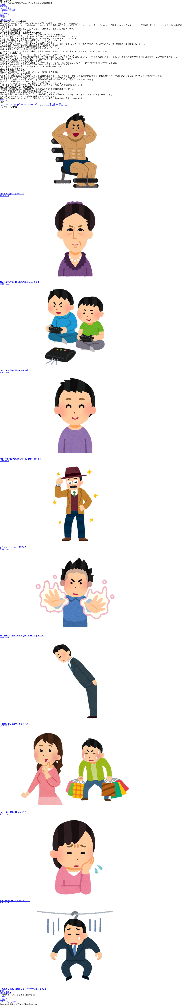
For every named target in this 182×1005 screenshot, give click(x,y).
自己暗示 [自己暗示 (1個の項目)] (64, 105)
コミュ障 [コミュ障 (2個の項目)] (12, 105)
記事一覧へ (4, 100)
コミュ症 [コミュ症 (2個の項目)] (4, 105)
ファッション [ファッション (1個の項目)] (41, 105)
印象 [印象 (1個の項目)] (46, 105)
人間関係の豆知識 (7, 10)
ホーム (3, 5)
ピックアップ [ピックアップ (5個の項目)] (27, 105)
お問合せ (3, 16)
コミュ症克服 (5, 8)
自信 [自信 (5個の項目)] (59, 105)
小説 (2, 12)
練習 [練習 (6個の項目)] (51, 105)
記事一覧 (3, 6)
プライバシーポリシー (9, 1002)
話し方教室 (4, 14)
